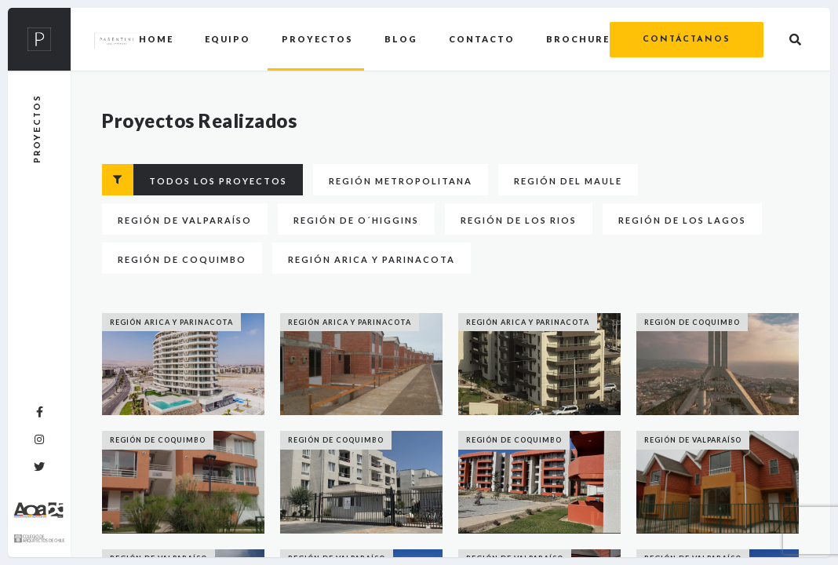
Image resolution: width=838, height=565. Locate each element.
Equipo (227, 39)
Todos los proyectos (194, 179)
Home (156, 39)
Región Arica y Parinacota (371, 259)
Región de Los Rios (519, 220)
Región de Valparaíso (185, 220)
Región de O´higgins (356, 220)
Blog (400, 39)
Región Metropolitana (400, 181)
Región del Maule (568, 181)
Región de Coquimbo (182, 259)
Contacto (482, 39)
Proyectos (317, 39)
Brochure (578, 39)
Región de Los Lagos (682, 220)
